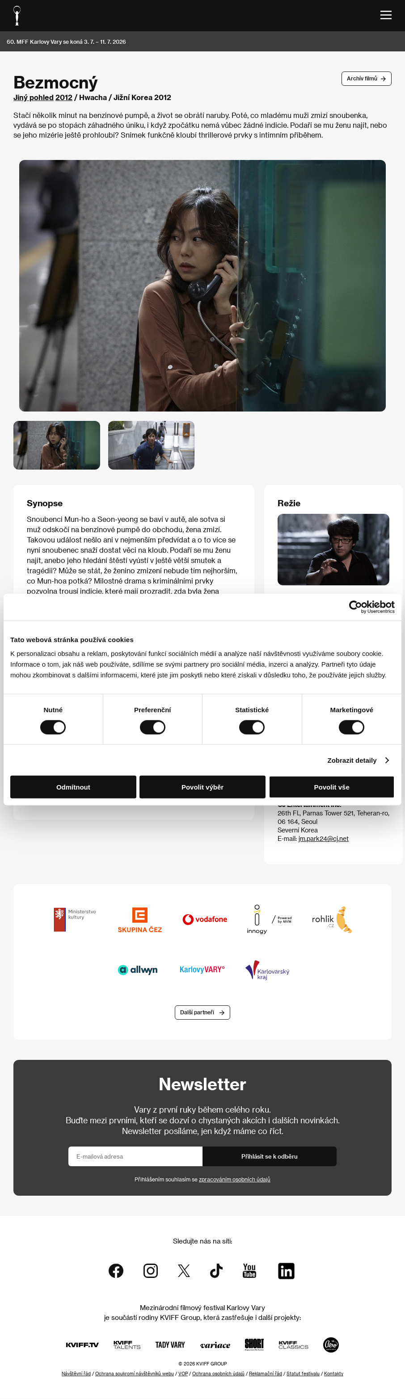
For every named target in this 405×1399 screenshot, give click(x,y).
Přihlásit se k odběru (269, 1156)
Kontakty (333, 1374)
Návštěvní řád (76, 1374)
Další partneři (197, 1012)
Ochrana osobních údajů (218, 1374)
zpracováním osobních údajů (234, 1179)
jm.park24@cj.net (324, 838)
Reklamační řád (265, 1374)
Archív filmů (362, 78)
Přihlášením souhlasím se (202, 1179)
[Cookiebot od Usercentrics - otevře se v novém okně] (355, 606)
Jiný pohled (33, 97)
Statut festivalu (303, 1374)
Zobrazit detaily (352, 760)
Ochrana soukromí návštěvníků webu (134, 1374)
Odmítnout (73, 787)
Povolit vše (332, 787)
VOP (183, 1374)
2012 (63, 97)
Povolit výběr (202, 787)
